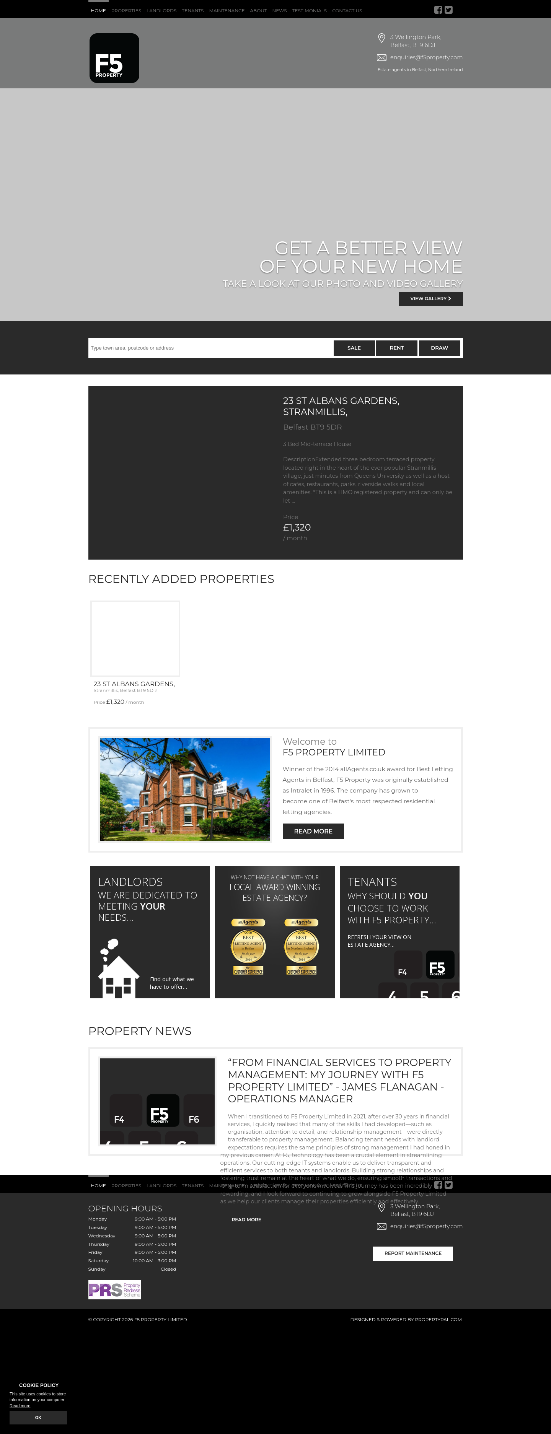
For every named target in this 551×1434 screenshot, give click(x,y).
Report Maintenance (413, 1253)
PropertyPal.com (438, 1319)
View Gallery (431, 298)
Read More (313, 831)
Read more (20, 1405)
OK (38, 1417)
